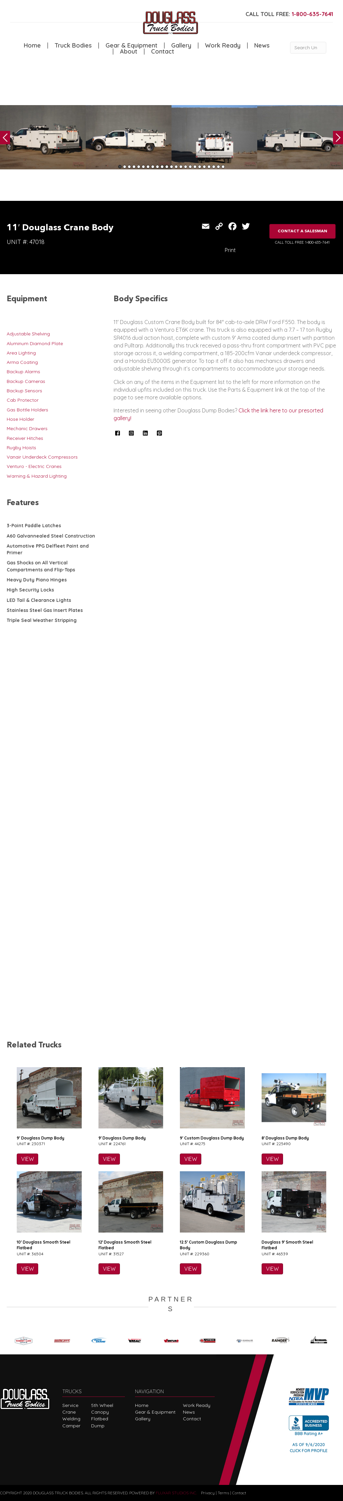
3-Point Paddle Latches (34, 526)
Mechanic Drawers (27, 428)
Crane (69, 1412)
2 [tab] (124, 166)
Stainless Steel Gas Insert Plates (45, 610)
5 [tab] (138, 166)
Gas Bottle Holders (27, 410)
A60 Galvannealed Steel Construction (51, 536)
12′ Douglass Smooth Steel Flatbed (125, 1245)
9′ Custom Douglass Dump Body (212, 1137)
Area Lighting (21, 353)
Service (70, 1405)
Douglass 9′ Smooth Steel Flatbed (288, 1245)
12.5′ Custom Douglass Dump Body (208, 1245)
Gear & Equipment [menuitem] (131, 46)
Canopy (100, 1412)
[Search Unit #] (308, 48)
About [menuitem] (128, 52)
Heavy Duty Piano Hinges (37, 580)
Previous (5, 137)
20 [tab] (209, 166)
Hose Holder (20, 419)
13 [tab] (176, 166)
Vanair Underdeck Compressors (42, 457)
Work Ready (196, 1405)
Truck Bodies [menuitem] (73, 46)
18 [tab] (199, 166)
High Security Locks (30, 590)
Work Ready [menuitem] (223, 46)
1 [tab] (120, 166)
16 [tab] (190, 166)
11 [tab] (166, 166)
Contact (192, 1419)
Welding (71, 1419)
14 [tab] (181, 166)
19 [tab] (204, 166)
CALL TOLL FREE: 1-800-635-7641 (302, 242)
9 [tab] (157, 166)
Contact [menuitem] (162, 52)
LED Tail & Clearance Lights (39, 600)
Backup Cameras (26, 381)
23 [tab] (223, 166)
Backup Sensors (24, 391)
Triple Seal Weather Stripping (42, 620)
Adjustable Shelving (28, 334)
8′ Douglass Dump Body (285, 1137)
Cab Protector (23, 400)
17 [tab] (195, 166)
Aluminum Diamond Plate (35, 343)
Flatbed (99, 1419)
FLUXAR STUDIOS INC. (176, 1492)
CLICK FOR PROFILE (309, 1450)
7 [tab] (148, 166)
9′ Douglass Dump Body (40, 1137)
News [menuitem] (262, 46)
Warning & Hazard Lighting (37, 476)
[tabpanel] (43, 137)
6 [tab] (143, 166)
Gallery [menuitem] (181, 46)
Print (230, 250)
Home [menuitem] (32, 46)
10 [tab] (162, 166)
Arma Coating (22, 362)
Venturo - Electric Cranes (34, 466)
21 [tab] (213, 166)
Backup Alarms (23, 372)
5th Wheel (102, 1405)
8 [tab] (152, 166)
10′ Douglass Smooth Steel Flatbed (43, 1245)
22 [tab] (218, 166)
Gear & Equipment (155, 1412)
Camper (71, 1426)
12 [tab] (171, 166)
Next (338, 137)
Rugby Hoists (21, 448)
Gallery (142, 1419)
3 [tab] (129, 166)
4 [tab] (134, 166)
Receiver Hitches (25, 438)
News (189, 1412)
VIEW (27, 1159)
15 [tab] (185, 166)
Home (141, 1405)
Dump (98, 1426)
